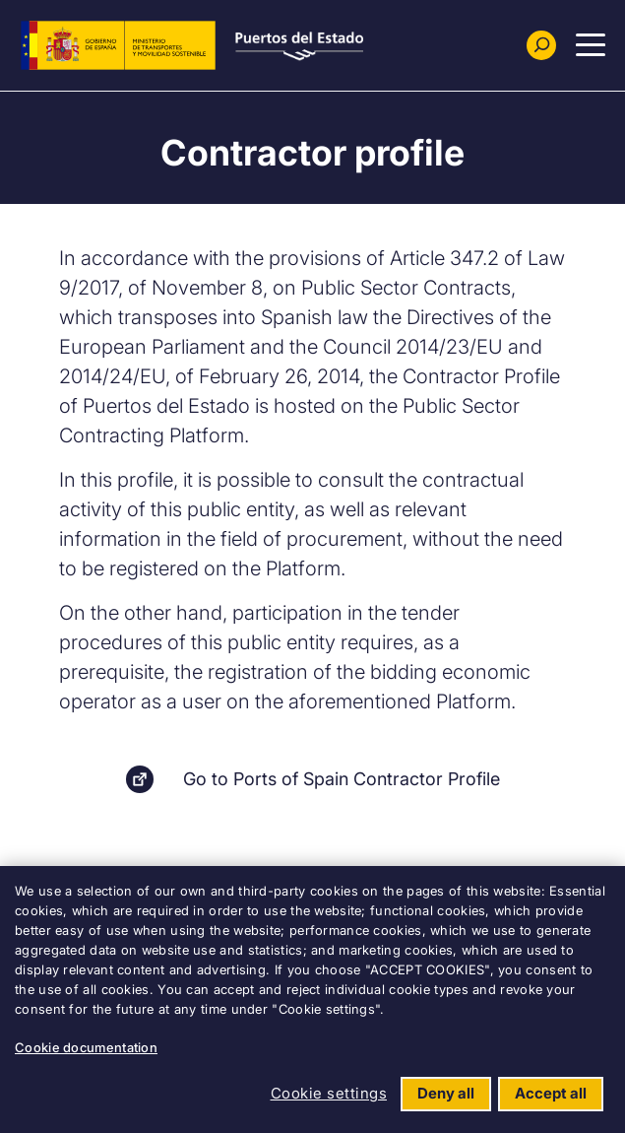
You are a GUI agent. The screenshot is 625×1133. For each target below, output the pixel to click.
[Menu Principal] (590, 45)
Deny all (445, 1093)
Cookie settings (329, 1093)
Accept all (551, 1093)
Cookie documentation (86, 1047)
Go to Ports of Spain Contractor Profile (341, 778)
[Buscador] (541, 45)
